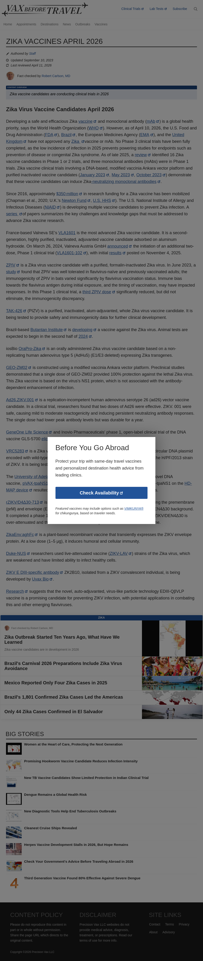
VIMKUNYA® (135, 509)
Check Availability (99, 493)
